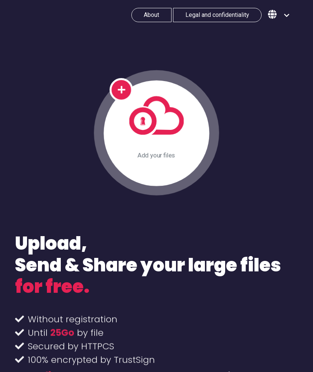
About (151, 14)
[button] (278, 15)
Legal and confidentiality (217, 14)
